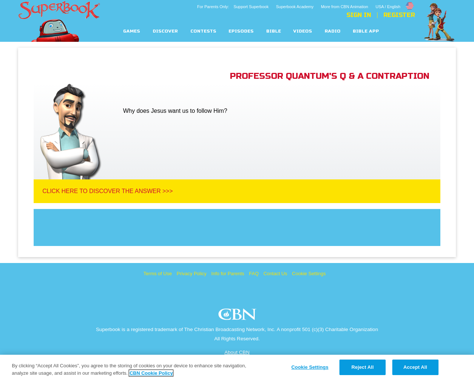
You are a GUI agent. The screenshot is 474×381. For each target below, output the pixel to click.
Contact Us (275, 273)
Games (131, 31)
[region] (237, 368)
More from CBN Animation (344, 6)
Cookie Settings (309, 273)
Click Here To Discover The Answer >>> (108, 191)
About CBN (237, 352)
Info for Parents (227, 273)
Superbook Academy (295, 6)
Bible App (366, 31)
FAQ (254, 273)
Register (399, 15)
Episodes (241, 31)
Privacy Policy (192, 273)
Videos (302, 31)
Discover (165, 31)
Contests (203, 31)
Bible (273, 31)
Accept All (415, 367)
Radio (333, 31)
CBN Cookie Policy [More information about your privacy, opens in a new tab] (151, 373)
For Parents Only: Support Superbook (232, 6)
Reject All (363, 367)
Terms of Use (157, 273)
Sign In (358, 15)
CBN (238, 316)
